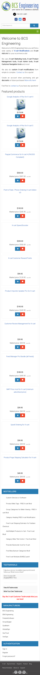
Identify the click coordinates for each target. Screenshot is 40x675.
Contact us (20, 72)
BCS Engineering (8, 611)
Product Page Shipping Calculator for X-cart (20, 458)
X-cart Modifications (22, 51)
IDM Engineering (8, 614)
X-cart (4, 664)
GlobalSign (6, 629)
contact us (15, 86)
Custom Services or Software (14, 498)
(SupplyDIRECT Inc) (10, 578)
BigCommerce (11, 664)
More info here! (30, 80)
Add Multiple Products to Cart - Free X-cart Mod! (18, 532)
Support (22, 668)
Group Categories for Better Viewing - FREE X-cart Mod (20, 511)
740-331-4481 (20, 14)
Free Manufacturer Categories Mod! (16, 551)
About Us (16, 668)
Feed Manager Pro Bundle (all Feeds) (20, 356)
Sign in (5, 649)
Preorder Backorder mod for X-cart (16, 545)
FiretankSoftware (8, 618)
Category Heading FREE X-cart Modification (19, 517)
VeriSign (5, 637)
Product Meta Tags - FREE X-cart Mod (17, 504)
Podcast (25, 664)
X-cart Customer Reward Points (20, 258)
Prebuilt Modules (7, 668)
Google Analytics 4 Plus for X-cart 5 (20, 126)
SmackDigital (7, 622)
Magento (19, 664)
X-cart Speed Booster (20, 225)
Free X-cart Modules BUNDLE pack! (16, 557)
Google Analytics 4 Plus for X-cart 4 (20, 97)
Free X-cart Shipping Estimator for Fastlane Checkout (19, 524)
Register (5, 653)
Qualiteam (6, 626)
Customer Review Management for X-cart (20, 324)
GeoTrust (6, 633)
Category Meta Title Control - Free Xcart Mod (19, 539)
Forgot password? (9, 656)
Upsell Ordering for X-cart (20, 425)
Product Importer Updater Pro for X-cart (20, 291)
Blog (30, 664)
